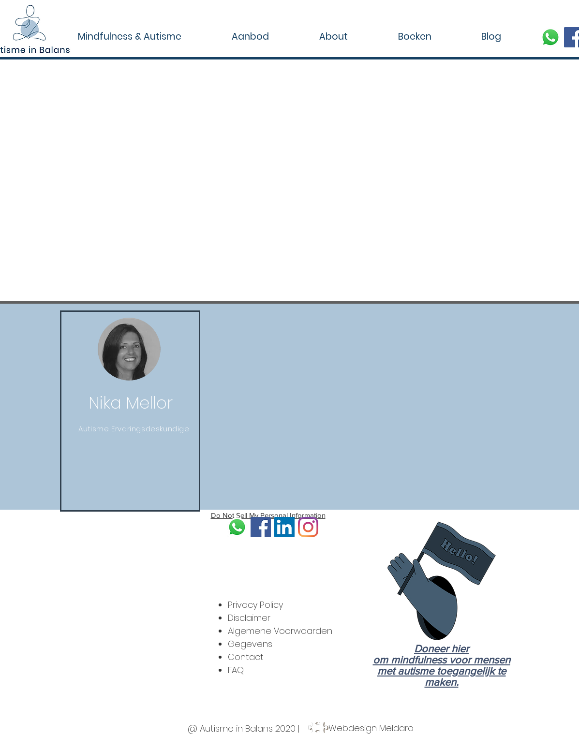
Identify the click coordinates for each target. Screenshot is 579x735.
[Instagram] (308, 527)
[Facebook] (261, 527)
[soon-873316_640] (550, 37)
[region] (130, 411)
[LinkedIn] (284, 527)
